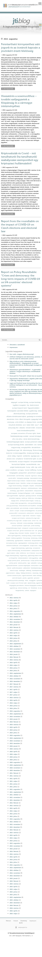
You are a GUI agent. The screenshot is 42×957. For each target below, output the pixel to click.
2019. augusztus (15, 735)
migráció (19, 456)
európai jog (37, 500)
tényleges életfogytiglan (24, 493)
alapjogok (14, 402)
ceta (38, 464)
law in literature (31, 553)
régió (28, 563)
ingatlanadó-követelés (11, 565)
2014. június (14, 606)
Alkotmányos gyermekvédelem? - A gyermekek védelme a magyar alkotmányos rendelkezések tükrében (25, 371)
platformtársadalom (17, 568)
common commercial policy (14, 575)
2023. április (14, 835)
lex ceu (40, 588)
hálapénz (31, 485)
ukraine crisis (11, 458)
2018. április (14, 700)
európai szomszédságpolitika (27, 510)
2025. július (13, 895)
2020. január (14, 746)
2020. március (14, 749)
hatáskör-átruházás (31, 480)
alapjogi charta (15, 500)
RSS (21, 923)
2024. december (15, 876)
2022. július (13, 816)
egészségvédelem (22, 543)
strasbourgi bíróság (33, 453)
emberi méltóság (37, 575)
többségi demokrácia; (26, 573)
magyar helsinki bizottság (15, 485)
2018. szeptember (15, 714)
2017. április (14, 689)
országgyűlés (32, 580)
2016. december (15, 681)
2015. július (13, 641)
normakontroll (36, 548)
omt (36, 530)
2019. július (13, 733)
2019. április (14, 727)
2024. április (14, 857)
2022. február (14, 803)
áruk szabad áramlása (11, 543)
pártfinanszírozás (25, 560)
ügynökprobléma (19, 540)
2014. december (15, 622)
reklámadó (19, 523)
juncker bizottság (35, 525)
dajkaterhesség (31, 583)
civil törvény (20, 475)
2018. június (14, 706)
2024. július (13, 862)
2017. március (14, 687)
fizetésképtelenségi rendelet (19, 436)
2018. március (14, 697)
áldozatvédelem (29, 490)
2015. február (14, 627)
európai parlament (32, 413)
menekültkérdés (31, 464)
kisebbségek (22, 570)
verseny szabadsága (28, 523)
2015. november (15, 649)
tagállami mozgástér (19, 405)
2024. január (14, 849)
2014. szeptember (15, 614)
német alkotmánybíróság (31, 439)
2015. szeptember (15, 644)
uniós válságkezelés (24, 545)
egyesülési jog (13, 588)
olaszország (35, 573)
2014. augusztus (15, 611)
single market (25, 515)
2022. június (14, 814)
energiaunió (25, 528)
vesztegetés (25, 485)
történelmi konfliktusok (12, 545)
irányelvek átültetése (15, 425)
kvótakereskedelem (23, 558)
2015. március (14, 630)
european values (27, 520)
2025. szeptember (15, 897)
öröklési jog (31, 498)
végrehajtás (22, 495)
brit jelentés (39, 510)
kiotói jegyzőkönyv (33, 558)
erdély (17, 553)
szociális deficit (12, 478)
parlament (36, 578)
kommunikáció (35, 565)
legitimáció (34, 475)
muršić (8, 583)
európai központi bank (19, 408)
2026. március (14, 908)
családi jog (24, 498)
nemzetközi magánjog (15, 498)
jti (21, 20)
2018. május (13, 703)
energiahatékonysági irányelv (13, 528)
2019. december (15, 743)
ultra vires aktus (17, 439)
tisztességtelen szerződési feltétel (17, 411)
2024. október (14, 870)
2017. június (14, 695)
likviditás (26, 533)
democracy (13, 523)
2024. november (15, 873)
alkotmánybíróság (19, 413)
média (26, 580)
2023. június (14, 841)
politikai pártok (13, 563)
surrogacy (21, 470)
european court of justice (18, 518)
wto (35, 444)
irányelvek (27, 475)
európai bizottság (34, 402)
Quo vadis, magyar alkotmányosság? (22, 354)
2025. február (14, 881)
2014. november (15, 619)
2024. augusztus (15, 865)
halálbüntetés (37, 523)
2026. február (14, 905)
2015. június (14, 638)
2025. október (14, 900)
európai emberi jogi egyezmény (18, 503)
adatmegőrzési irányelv (14, 483)
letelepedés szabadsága (23, 478)
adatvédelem (29, 444)
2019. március (14, 724)
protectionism (30, 513)
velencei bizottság (22, 588)
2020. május (13, 754)
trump (28, 467)
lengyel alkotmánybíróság (18, 548)
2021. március (14, 776)
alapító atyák (26, 525)
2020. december (15, 770)
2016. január (14, 654)
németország (34, 538)
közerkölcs (23, 483)
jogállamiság (33, 411)
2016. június (14, 668)
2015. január (14, 625)
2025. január (14, 878)
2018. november (15, 716)
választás (22, 427)
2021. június (14, 784)
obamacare (24, 488)
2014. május (13, 603)
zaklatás (27, 590)
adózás (8, 508)
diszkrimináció (34, 405)
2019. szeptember (15, 738)
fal (36, 533)
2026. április (14, 911)
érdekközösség (10, 540)
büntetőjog (13, 490)
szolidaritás (26, 456)
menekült (32, 533)
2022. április (14, 808)
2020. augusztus (15, 762)
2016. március (14, 660)
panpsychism (23, 473)
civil (29, 588)
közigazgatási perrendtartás (16, 585)
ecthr (40, 467)
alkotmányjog (27, 450)
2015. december (15, 652)
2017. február (14, 684)
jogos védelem (20, 490)
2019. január (14, 719)
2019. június (14, 730)
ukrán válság (12, 456)
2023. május (13, 838)
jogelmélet (30, 578)
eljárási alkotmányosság (14, 550)
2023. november (15, 846)
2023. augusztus (15, 843)
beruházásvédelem (26, 550)
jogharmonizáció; (10, 573)
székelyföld (34, 563)
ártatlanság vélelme (33, 543)
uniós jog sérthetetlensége (34, 503)
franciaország (26, 538)
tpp (36, 467)
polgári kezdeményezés (17, 467)
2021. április (14, 778)
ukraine (12, 510)
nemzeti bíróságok (35, 436)
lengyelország (23, 555)
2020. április (14, 751)
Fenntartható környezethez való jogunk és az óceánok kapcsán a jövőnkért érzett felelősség (20, 47)
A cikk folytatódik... (8, 89)
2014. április (14, 600)
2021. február (14, 773)
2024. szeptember (15, 868)
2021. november (15, 797)
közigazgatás (13, 473)
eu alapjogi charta (30, 422)
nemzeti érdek (30, 427)
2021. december (15, 800)
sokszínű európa (14, 570)
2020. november (15, 768)
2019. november (15, 741)
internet (9, 568)
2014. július (13, 608)
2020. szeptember (15, 765)
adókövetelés (26, 568)
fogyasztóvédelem (33, 408)
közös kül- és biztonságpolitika (16, 453)
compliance (19, 458)
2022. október (14, 822)
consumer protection (16, 515)
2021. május (13, 781)
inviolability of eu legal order (14, 520)
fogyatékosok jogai (13, 450)
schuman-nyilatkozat (17, 525)
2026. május (13, 913)
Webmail (8, 921)
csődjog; (18, 573)
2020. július (13, 760)
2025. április (14, 886)
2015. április (14, 633)
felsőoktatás (34, 588)
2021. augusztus (15, 789)
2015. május (13, 635)
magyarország (15, 447)
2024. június (14, 859)
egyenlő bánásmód (27, 575)
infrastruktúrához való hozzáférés (27, 505)
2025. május (13, 889)
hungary (39, 515)
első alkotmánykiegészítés (13, 488)
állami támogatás (24, 419)
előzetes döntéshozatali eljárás (16, 416)
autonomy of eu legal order (33, 518)
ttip (28, 405)
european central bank (13, 530)
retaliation (33, 515)
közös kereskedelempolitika (26, 430)
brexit (38, 433)
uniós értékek (19, 422)
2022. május (13, 811)
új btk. (32, 493)
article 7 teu (35, 520)
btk (21, 450)
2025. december (15, 903)
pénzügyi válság (13, 533)
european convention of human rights (23, 433)
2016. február (14, 657)
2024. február (14, 851)
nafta (32, 467)
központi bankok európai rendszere (16, 480)
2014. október (14, 617)
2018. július (13, 708)
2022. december (15, 827)
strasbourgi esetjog (26, 535)
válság (40, 545)
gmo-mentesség (24, 508)
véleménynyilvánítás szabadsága (15, 580)
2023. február (14, 830)
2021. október (14, 795)
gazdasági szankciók (31, 495)
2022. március (14, 805)
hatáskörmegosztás (12, 493)
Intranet (15, 921)
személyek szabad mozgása (27, 500)
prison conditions (11, 470)
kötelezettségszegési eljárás (15, 442)
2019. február (14, 722)
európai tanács (34, 545)
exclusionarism (22, 513)
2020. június (14, 757)
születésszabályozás (33, 488)
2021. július (13, 787)
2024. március (14, 854)
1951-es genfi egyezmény (14, 535)
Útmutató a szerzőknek (17, 345)
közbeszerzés (27, 540)
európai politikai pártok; (14, 560)
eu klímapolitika (13, 558)
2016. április (14, 662)
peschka (25, 578)
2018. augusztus (15, 711)
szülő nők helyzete (17, 578)
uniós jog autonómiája (12, 505)
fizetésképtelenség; (37, 570)
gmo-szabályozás (15, 508)
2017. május (13, 692)
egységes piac (35, 456)
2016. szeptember (15, 673)
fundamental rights (30, 458)
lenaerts (8, 538)
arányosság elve (13, 427)
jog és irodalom (11, 553)
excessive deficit (13, 513)
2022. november (15, 824)
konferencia (23, 553)
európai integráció (24, 461)
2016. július (13, 670)
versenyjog (10, 422)
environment (11, 475)
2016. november (15, 679)
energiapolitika (26, 447)
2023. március (14, 832)
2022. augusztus (15, 819)
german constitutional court (27, 530)
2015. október (14, 646)
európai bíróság (23, 402)
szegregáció (33, 590)
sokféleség (28, 570)
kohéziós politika (22, 563)
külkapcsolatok (38, 490)
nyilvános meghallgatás (24, 565)
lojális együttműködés (12, 495)
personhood (32, 473)
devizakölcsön (36, 447)
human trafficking (30, 470)
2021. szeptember (15, 792)
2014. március (14, 598)
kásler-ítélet (30, 425)
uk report (17, 510)
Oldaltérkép (23, 921)
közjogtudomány (20, 590)
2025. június (14, 892)
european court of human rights (18, 583)
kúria (16, 419)
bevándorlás (13, 461)
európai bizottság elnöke (16, 444)
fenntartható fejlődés (18, 464)
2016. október (14, 676)
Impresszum (14, 347)
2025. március (14, 884)
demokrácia (10, 419)
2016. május (13, 665)
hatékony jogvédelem (16, 538)
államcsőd (21, 533)
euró (24, 425)
